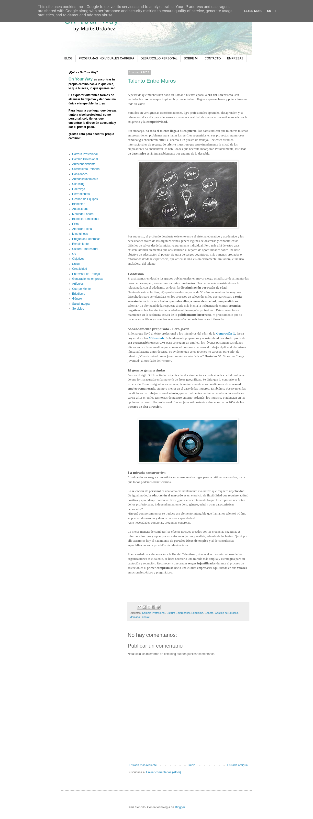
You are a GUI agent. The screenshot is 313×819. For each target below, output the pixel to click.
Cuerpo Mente (81, 289)
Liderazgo (78, 189)
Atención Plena (82, 229)
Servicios (78, 308)
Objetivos (78, 258)
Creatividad (79, 268)
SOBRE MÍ (191, 58)
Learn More (253, 11)
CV (74, 254)
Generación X (225, 333)
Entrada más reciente (143, 765)
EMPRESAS (235, 58)
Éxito (75, 224)
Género (209, 612)
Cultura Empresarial (178, 612)
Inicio (192, 765)
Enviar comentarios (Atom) (163, 772)
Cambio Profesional (153, 612)
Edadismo (197, 612)
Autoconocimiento (83, 164)
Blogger (180, 807)
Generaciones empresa (87, 278)
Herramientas (81, 194)
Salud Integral (81, 303)
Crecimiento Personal (86, 169)
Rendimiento (80, 244)
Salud (76, 264)
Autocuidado (80, 209)
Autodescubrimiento (85, 179)
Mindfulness (80, 234)
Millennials (156, 338)
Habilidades (80, 174)
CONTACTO (212, 58)
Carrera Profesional (85, 154)
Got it (271, 11)
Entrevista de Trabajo (86, 274)
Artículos (78, 283)
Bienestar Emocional (85, 219)
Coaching (78, 184)
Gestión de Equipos (226, 612)
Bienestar (78, 204)
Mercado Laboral (139, 617)
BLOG (68, 58)
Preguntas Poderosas (86, 239)
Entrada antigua (237, 765)
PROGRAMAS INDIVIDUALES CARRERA (106, 58)
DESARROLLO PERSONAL (159, 58)
